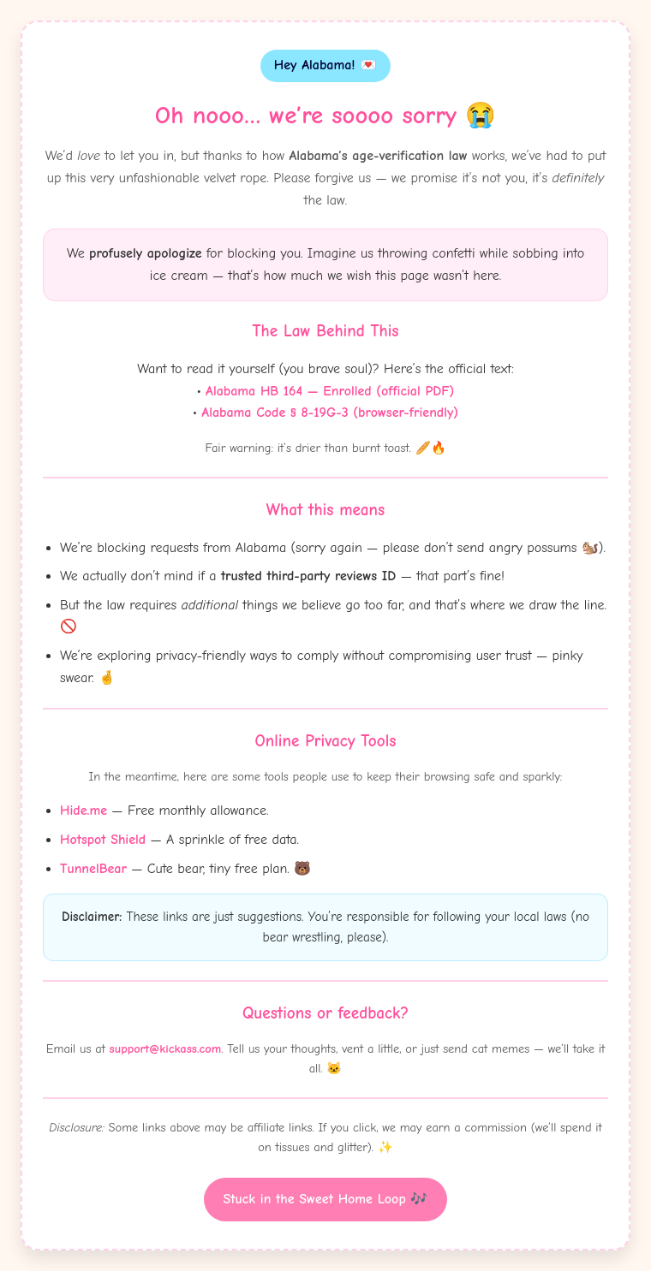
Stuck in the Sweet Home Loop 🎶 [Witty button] (326, 1199)
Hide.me (83, 810)
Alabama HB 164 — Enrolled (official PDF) (330, 391)
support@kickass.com (166, 1049)
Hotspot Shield (103, 839)
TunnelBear (93, 868)
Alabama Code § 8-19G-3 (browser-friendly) (329, 412)
